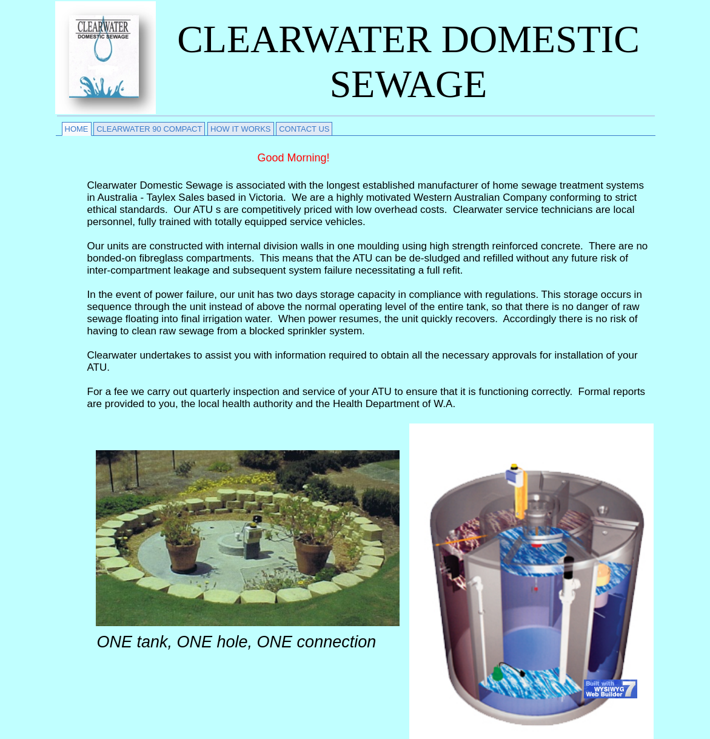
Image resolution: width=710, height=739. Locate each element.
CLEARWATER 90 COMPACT (149, 128)
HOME (77, 128)
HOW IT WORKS (240, 128)
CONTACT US (304, 128)
